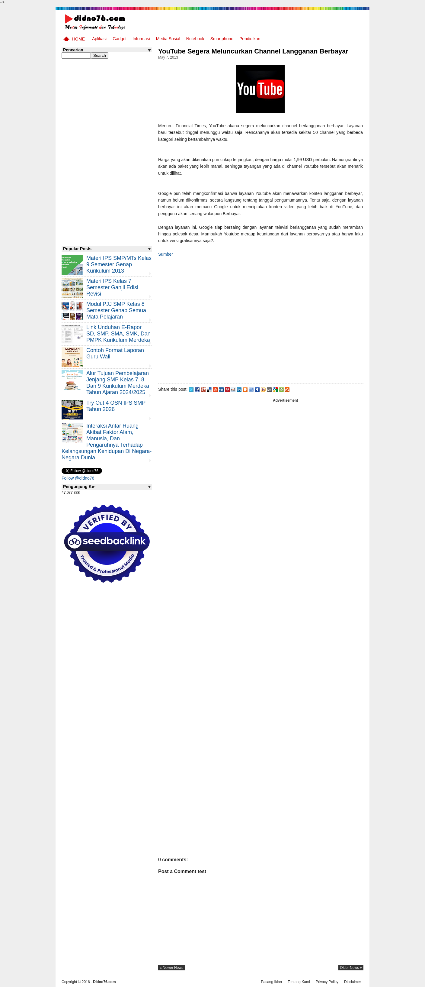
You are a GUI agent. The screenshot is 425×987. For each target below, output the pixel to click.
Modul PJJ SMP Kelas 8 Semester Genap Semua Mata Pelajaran (116, 310)
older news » (351, 968)
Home (78, 39)
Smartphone (221, 38)
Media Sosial (168, 38)
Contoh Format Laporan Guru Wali (115, 353)
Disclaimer (352, 982)
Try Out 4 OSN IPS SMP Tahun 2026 (115, 406)
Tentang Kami (299, 982)
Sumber (165, 254)
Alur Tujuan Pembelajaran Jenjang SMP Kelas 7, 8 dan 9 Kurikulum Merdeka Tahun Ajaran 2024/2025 (117, 382)
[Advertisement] (260, 319)
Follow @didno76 (78, 478)
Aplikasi (99, 38)
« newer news (171, 968)
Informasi (141, 38)
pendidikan (249, 38)
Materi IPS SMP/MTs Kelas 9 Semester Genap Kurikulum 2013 (119, 264)
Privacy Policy (327, 982)
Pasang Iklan (271, 982)
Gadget (119, 38)
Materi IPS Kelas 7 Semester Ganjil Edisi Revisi (112, 287)
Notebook (195, 38)
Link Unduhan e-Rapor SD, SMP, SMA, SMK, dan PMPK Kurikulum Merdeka (118, 333)
